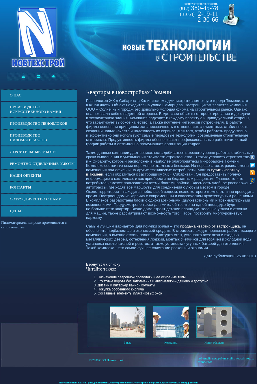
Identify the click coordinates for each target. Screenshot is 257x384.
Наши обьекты (214, 342)
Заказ (127, 342)
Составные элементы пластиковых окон (130, 293)
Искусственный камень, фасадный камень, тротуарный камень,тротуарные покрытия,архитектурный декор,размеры (128, 382)
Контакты (20, 187)
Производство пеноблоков (38, 123)
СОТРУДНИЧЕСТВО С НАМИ (36, 199)
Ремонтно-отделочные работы (42, 163)
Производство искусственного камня (35, 109)
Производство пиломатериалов (28, 137)
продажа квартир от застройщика (210, 226)
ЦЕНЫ (15, 211)
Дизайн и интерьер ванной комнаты (126, 285)
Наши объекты (25, 175)
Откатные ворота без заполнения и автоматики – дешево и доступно (153, 281)
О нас (15, 95)
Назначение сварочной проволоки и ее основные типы (142, 277)
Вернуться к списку (103, 264)
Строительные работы (33, 152)
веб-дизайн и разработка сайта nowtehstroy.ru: (226, 358)
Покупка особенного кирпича (121, 289)
